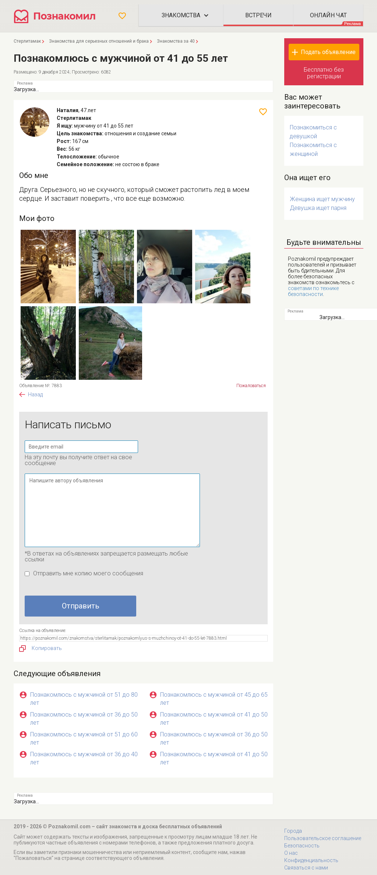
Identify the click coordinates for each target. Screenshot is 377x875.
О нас (291, 853)
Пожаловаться (251, 385)
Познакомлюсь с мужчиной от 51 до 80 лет (84, 698)
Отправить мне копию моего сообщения (88, 573)
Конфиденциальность (311, 860)
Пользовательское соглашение (322, 838)
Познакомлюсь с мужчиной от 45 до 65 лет (214, 698)
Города (293, 831)
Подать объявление (328, 52)
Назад (35, 394)
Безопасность (302, 846)
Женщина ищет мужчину (322, 199)
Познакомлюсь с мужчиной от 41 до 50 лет (214, 718)
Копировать (40, 648)
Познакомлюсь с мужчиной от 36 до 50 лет (84, 718)
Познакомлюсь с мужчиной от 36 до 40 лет (84, 758)
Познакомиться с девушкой (313, 132)
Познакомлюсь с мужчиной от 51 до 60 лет (84, 738)
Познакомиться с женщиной (313, 149)
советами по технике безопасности (313, 291)
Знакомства (181, 15)
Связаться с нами (306, 868)
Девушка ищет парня (318, 207)
